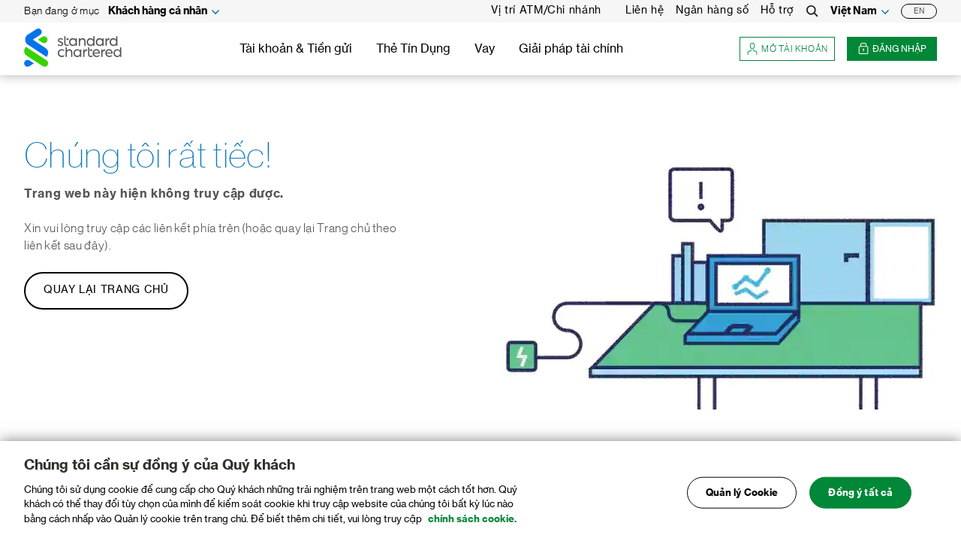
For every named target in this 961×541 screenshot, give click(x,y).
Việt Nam (853, 11)
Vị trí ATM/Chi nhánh (546, 10)
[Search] (812, 11)
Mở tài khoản (787, 49)
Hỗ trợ (777, 10)
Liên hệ (644, 10)
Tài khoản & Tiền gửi (295, 49)
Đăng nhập (891, 49)
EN (919, 11)
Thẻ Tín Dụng (413, 49)
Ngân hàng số (712, 10)
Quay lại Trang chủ (106, 290)
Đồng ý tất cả (860, 498)
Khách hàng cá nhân (157, 11)
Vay (484, 49)
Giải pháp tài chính (571, 49)
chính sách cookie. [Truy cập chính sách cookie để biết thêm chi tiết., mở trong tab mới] (472, 524)
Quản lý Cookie (742, 498)
